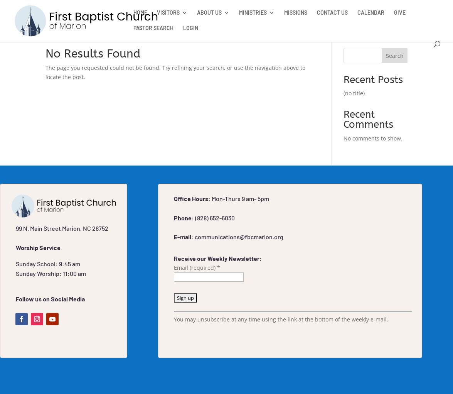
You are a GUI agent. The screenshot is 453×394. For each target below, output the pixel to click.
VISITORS (168, 13)
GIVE (400, 13)
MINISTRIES (253, 13)
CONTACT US (332, 13)
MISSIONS (295, 13)
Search (395, 55)
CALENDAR (370, 13)
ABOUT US (209, 13)
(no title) (354, 93)
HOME (140, 13)
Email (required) (197, 267)
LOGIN (190, 28)
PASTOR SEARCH (153, 28)
